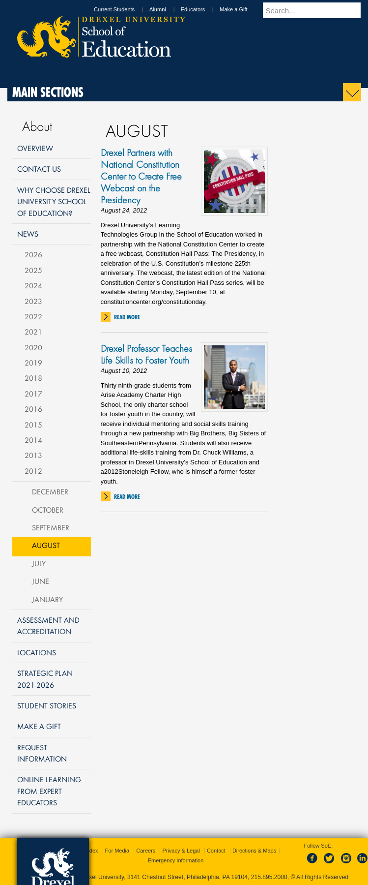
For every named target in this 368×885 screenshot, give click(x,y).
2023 (33, 301)
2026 (33, 254)
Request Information (42, 752)
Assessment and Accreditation (48, 625)
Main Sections (48, 92)
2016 (33, 409)
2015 (33, 424)
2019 (33, 362)
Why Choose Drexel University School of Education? (53, 201)
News (27, 234)
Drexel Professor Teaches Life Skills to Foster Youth (146, 354)
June (40, 581)
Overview (35, 148)
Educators (202, 9)
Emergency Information (176, 860)
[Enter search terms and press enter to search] (316, 10)
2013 (33, 455)
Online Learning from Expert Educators (49, 790)
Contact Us (39, 169)
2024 (33, 285)
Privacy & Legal (180, 851)
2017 (33, 393)
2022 (33, 316)
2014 (33, 440)
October (47, 510)
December (50, 491)
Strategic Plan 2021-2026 (45, 678)
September (50, 527)
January (47, 599)
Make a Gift (242, 9)
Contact (216, 851)
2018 (33, 378)
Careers (145, 851)
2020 (33, 347)
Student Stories (46, 705)
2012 (33, 471)
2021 (33, 331)
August (46, 545)
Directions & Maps (254, 851)
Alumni (167, 9)
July (39, 563)
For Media (117, 851)
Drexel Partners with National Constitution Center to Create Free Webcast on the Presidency (141, 176)
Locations (36, 652)
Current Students (123, 9)
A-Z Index (86, 851)
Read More (127, 317)
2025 (33, 270)
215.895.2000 (269, 877)
